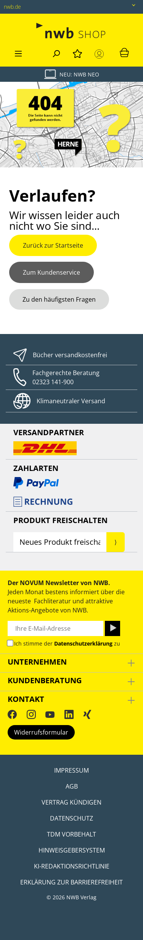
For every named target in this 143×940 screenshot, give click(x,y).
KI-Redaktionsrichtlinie (71, 866)
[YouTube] (50, 714)
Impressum (71, 770)
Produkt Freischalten (60, 520)
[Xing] (87, 714)
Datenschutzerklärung (83, 643)
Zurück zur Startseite (53, 245)
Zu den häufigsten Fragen (59, 299)
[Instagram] (31, 714)
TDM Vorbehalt (71, 834)
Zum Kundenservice (51, 272)
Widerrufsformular (41, 732)
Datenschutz (71, 818)
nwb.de (12, 6)
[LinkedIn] (69, 714)
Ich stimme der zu (67, 643)
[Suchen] (56, 52)
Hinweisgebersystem (72, 850)
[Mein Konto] (100, 54)
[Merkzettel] (77, 52)
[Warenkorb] (124, 52)
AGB (72, 786)
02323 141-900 (53, 382)
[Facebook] (12, 714)
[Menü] (18, 52)
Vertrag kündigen (71, 802)
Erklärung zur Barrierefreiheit (71, 882)
